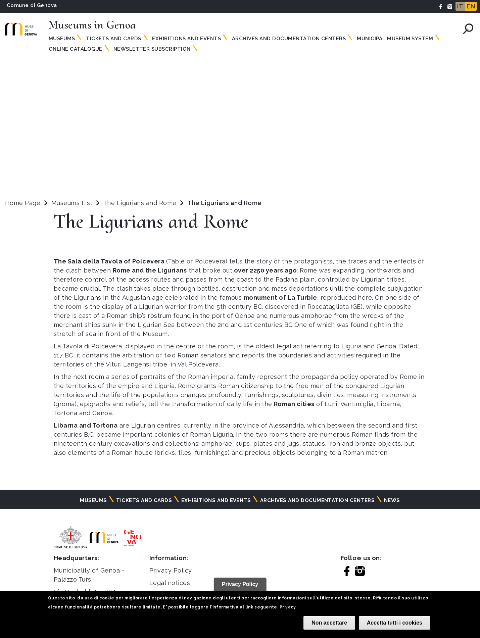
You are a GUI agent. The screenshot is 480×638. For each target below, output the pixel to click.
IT (460, 6)
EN (471, 6)
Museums (62, 39)
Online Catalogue (75, 49)
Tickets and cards (144, 500)
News (392, 500)
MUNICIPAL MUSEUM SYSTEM (395, 39)
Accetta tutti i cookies (394, 623)
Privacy (288, 607)
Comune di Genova (32, 5)
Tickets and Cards (113, 39)
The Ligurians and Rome (140, 202)
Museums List (72, 202)
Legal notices (169, 582)
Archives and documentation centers (289, 39)
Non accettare (329, 623)
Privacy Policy (170, 570)
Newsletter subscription (152, 49)
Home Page (22, 202)
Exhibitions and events (186, 39)
